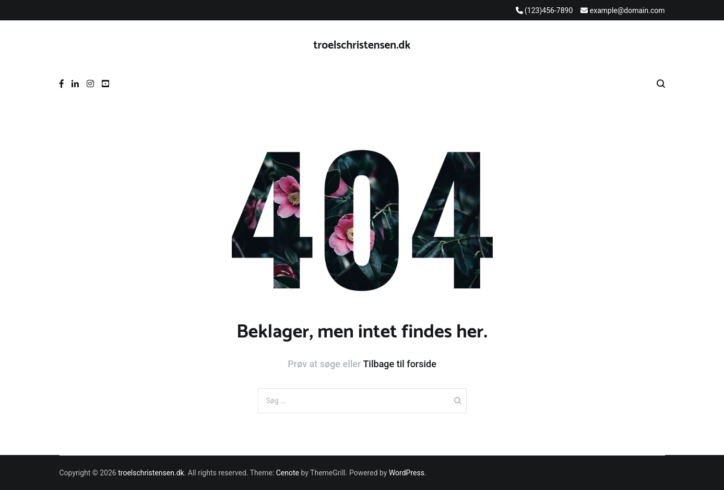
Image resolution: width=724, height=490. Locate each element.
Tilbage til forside (399, 363)
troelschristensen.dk (362, 45)
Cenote (287, 473)
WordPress (406, 473)
